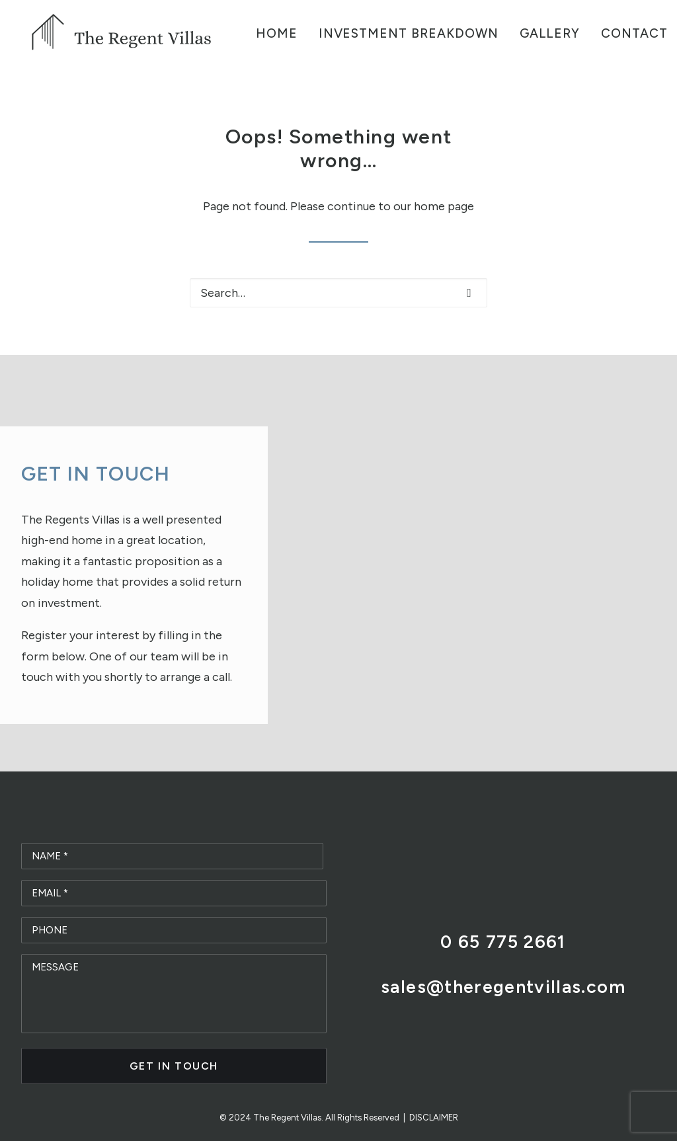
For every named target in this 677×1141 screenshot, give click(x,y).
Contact (634, 33)
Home (277, 33)
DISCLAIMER (433, 1117)
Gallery (550, 33)
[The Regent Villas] (122, 33)
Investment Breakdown (408, 33)
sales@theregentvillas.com (503, 987)
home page (444, 206)
